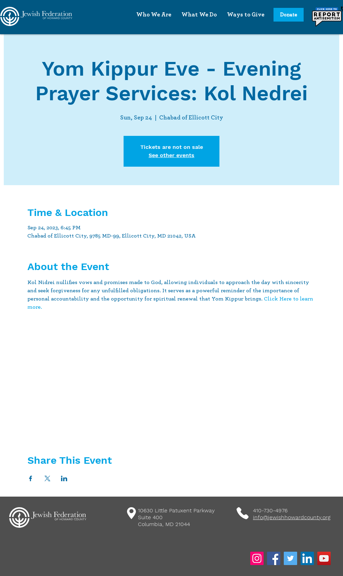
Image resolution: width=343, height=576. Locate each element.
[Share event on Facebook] (30, 478)
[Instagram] (257, 558)
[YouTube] (324, 558)
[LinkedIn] (307, 558)
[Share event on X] (47, 478)
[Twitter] (290, 558)
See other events (171, 155)
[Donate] (289, 15)
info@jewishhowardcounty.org (291, 517)
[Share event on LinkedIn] (64, 478)
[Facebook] (273, 558)
